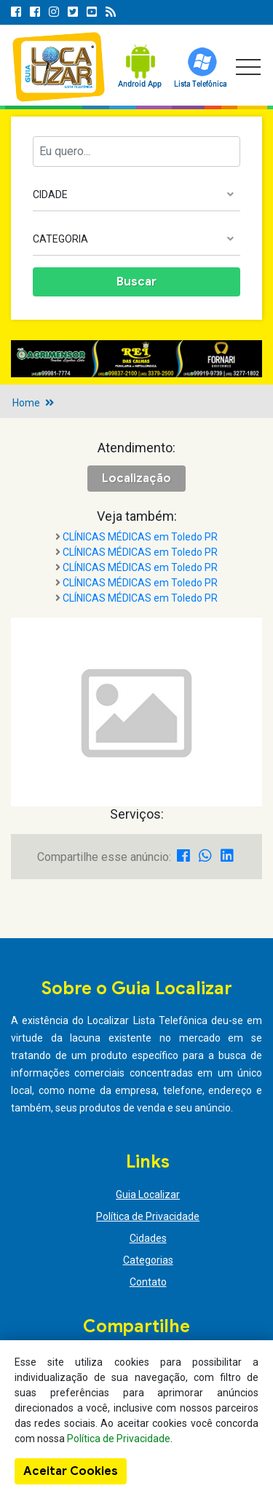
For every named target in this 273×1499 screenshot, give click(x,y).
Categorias (148, 1260)
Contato (148, 1282)
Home (26, 403)
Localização (136, 478)
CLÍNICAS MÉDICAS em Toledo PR (140, 537)
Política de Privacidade (147, 1216)
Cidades (148, 1238)
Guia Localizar (148, 1194)
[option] (136, 358)
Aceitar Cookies (70, 1471)
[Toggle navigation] (248, 67)
